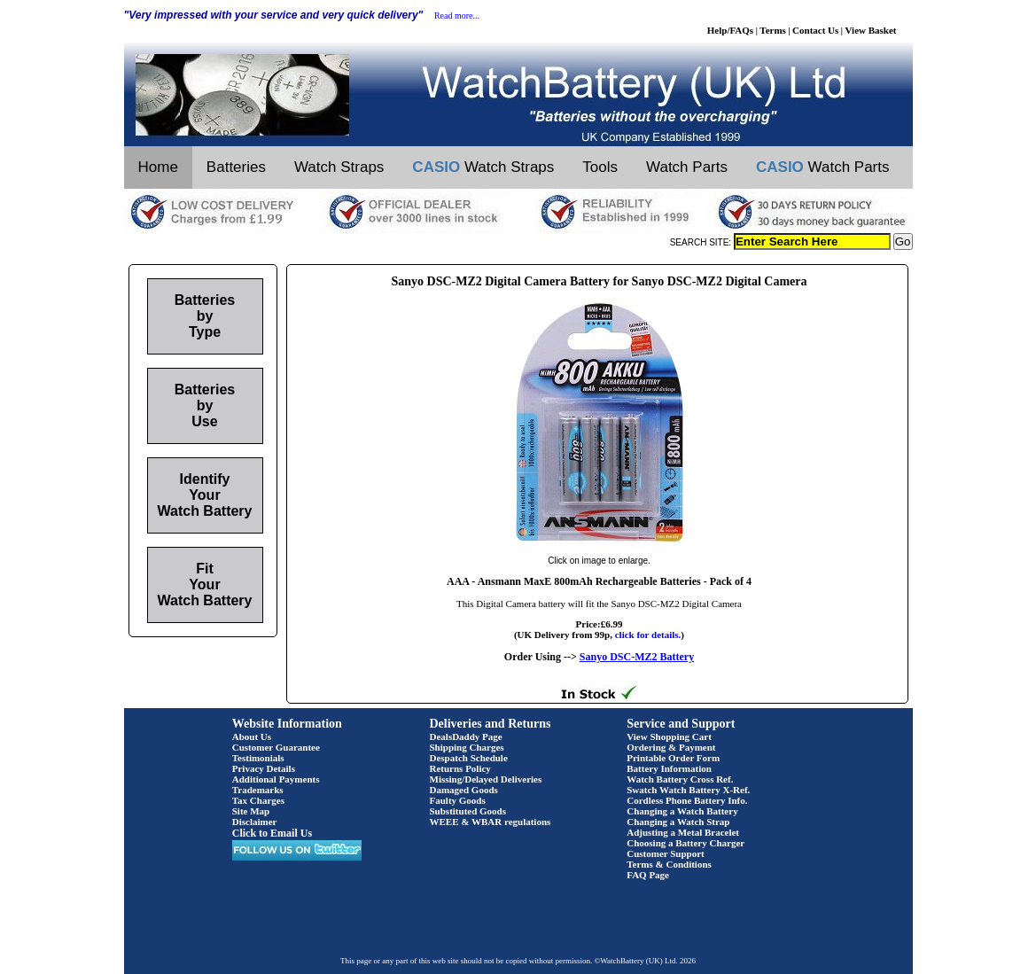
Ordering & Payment (671, 747)
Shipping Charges (467, 747)
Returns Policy (460, 768)
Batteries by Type (205, 315)
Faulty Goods (458, 800)
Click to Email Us (272, 833)
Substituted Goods (468, 811)
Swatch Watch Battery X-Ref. (688, 789)
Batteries (236, 167)
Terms (772, 30)
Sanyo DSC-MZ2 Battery (637, 657)
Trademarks (258, 789)
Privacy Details (263, 768)
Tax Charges (258, 800)
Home (158, 167)
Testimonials (258, 757)
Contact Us (815, 30)
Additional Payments (276, 779)
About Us (251, 736)
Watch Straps (339, 167)
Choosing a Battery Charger (685, 843)
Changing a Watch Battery (682, 811)
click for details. (648, 634)
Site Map (250, 811)
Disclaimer (254, 821)
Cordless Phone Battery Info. (687, 800)
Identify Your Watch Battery (205, 494)
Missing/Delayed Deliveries (486, 779)
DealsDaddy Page (466, 736)
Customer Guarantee (276, 747)
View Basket (871, 30)
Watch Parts (687, 167)
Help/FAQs (730, 30)
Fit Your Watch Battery (205, 584)
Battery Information (669, 768)
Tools (600, 167)
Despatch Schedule (469, 757)
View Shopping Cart (669, 736)
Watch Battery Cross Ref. (680, 779)
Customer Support (666, 853)
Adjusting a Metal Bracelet (683, 832)
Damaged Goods (464, 789)
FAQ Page (648, 874)
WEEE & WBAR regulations (490, 821)
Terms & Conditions (669, 864)
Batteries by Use (205, 405)
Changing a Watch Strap (678, 821)
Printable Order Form (673, 757)
